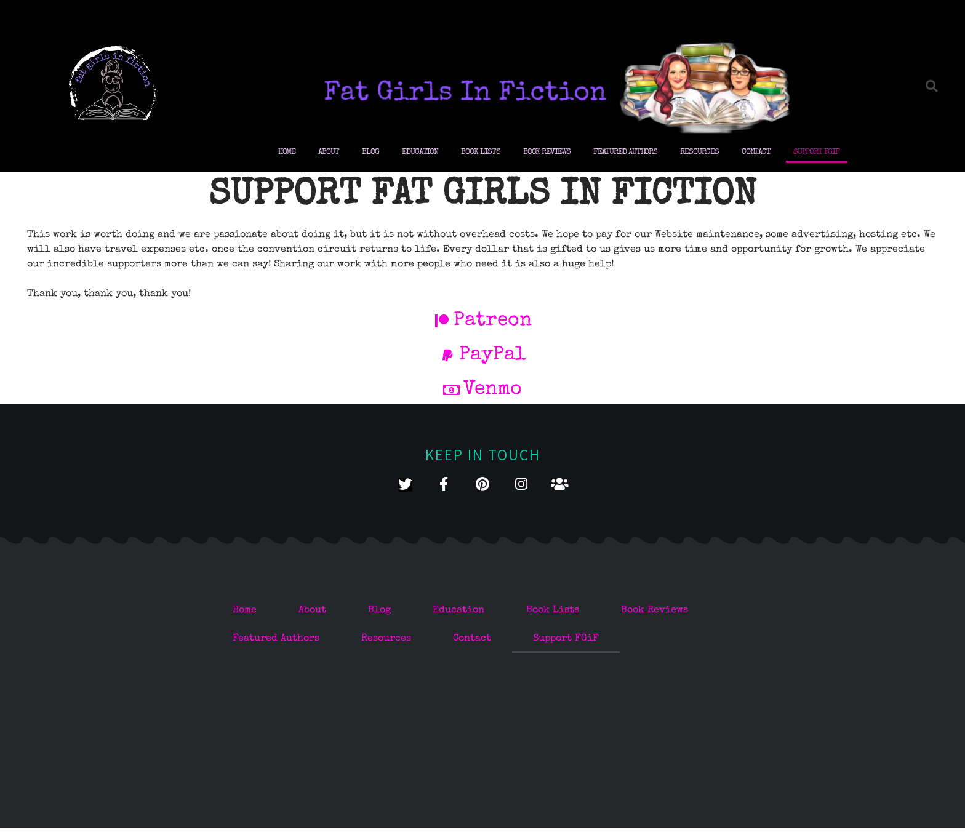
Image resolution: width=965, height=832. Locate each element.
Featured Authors (625, 152)
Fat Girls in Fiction (482, 695)
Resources (699, 152)
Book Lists (480, 152)
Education (420, 152)
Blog (370, 152)
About (328, 152)
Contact (756, 152)
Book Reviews (547, 152)
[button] (931, 86)
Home (287, 152)
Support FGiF (816, 152)
